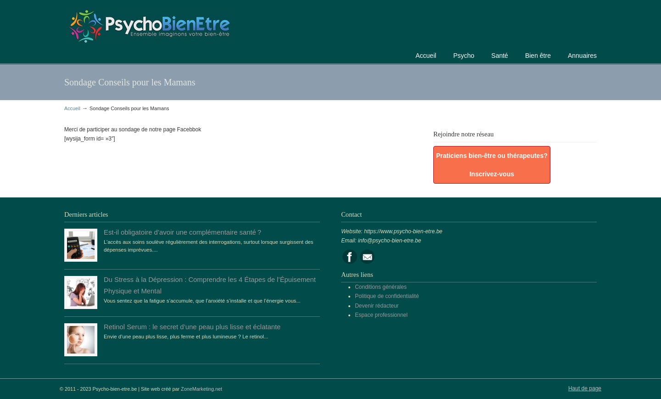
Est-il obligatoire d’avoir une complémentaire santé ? (182, 232)
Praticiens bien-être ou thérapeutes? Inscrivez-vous (492, 165)
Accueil (72, 108)
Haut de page (584, 388)
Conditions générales (381, 287)
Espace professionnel (381, 315)
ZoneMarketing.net (201, 389)
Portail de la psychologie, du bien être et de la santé (149, 25)
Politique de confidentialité (387, 296)
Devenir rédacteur (376, 306)
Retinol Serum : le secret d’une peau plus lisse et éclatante (192, 327)
